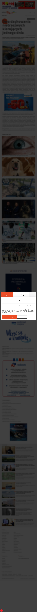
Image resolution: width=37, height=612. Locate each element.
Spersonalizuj (22, 317)
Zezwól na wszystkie (10, 317)
